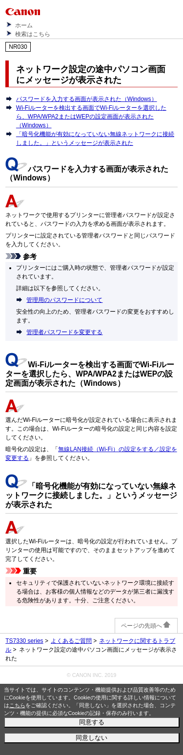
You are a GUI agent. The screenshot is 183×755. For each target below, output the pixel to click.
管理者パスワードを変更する (64, 332)
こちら (17, 705)
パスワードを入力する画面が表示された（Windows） (86, 99)
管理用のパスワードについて (64, 300)
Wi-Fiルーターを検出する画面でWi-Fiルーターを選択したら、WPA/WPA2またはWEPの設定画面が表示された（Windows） (91, 116)
